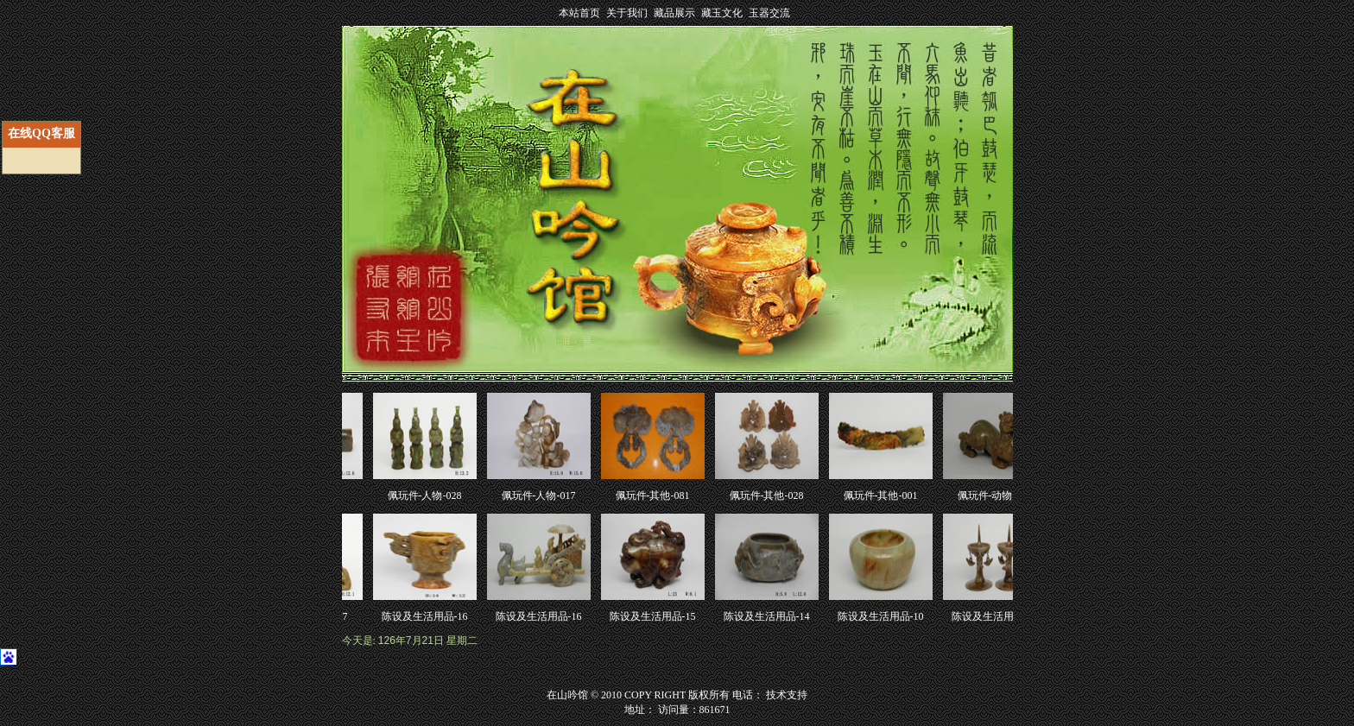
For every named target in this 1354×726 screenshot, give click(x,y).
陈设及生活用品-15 (654, 616)
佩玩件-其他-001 (882, 495)
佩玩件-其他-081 (654, 495)
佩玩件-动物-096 (996, 495)
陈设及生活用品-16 (426, 616)
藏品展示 (674, 13)
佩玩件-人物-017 (540, 495)
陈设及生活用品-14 (768, 616)
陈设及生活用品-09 (996, 616)
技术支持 (786, 695)
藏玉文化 (722, 13)
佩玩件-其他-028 (768, 495)
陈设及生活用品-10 (882, 616)
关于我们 (627, 13)
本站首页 (579, 13)
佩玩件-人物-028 (426, 495)
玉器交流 (769, 13)
